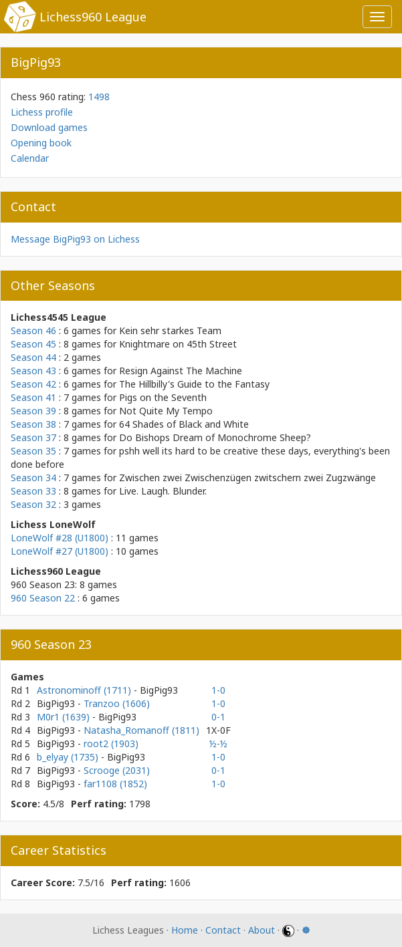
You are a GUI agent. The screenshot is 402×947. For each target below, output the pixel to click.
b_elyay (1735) (69, 757)
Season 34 (33, 477)
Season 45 (33, 343)
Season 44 (33, 357)
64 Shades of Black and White (184, 424)
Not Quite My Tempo (166, 410)
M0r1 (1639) (64, 716)
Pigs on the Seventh (163, 397)
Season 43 (33, 370)
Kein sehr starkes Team (170, 330)
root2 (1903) (111, 743)
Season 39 (33, 410)
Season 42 (33, 384)
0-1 (218, 716)
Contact (223, 930)
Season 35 (33, 450)
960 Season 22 (43, 597)
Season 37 (33, 437)
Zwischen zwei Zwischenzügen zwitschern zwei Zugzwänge (247, 477)
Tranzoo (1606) (117, 703)
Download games (49, 127)
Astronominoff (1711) (85, 690)
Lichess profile (42, 112)
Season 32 (33, 504)
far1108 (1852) (115, 783)
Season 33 (33, 491)
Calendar (30, 158)
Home (184, 930)
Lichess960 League (92, 17)
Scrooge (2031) (117, 770)
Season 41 (33, 397)
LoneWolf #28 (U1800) (59, 537)
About (261, 930)
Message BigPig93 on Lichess (75, 239)
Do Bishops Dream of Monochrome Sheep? (215, 437)
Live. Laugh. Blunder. (163, 491)
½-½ (218, 743)
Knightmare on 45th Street (178, 343)
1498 (99, 96)
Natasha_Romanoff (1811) (141, 730)
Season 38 (33, 424)
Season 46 (33, 330)
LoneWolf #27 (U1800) (59, 551)
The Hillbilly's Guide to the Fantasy (194, 384)
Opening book (41, 142)
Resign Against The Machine (180, 370)
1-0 (218, 690)
